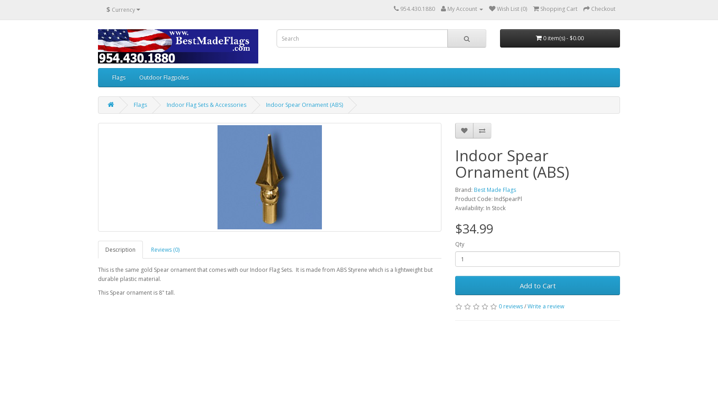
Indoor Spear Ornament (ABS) (304, 105)
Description (120, 250)
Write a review (546, 306)
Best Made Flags (495, 190)
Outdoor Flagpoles (164, 77)
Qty (459, 244)
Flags (118, 77)
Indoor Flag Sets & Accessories (206, 105)
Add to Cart (538, 285)
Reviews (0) (165, 250)
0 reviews (511, 306)
